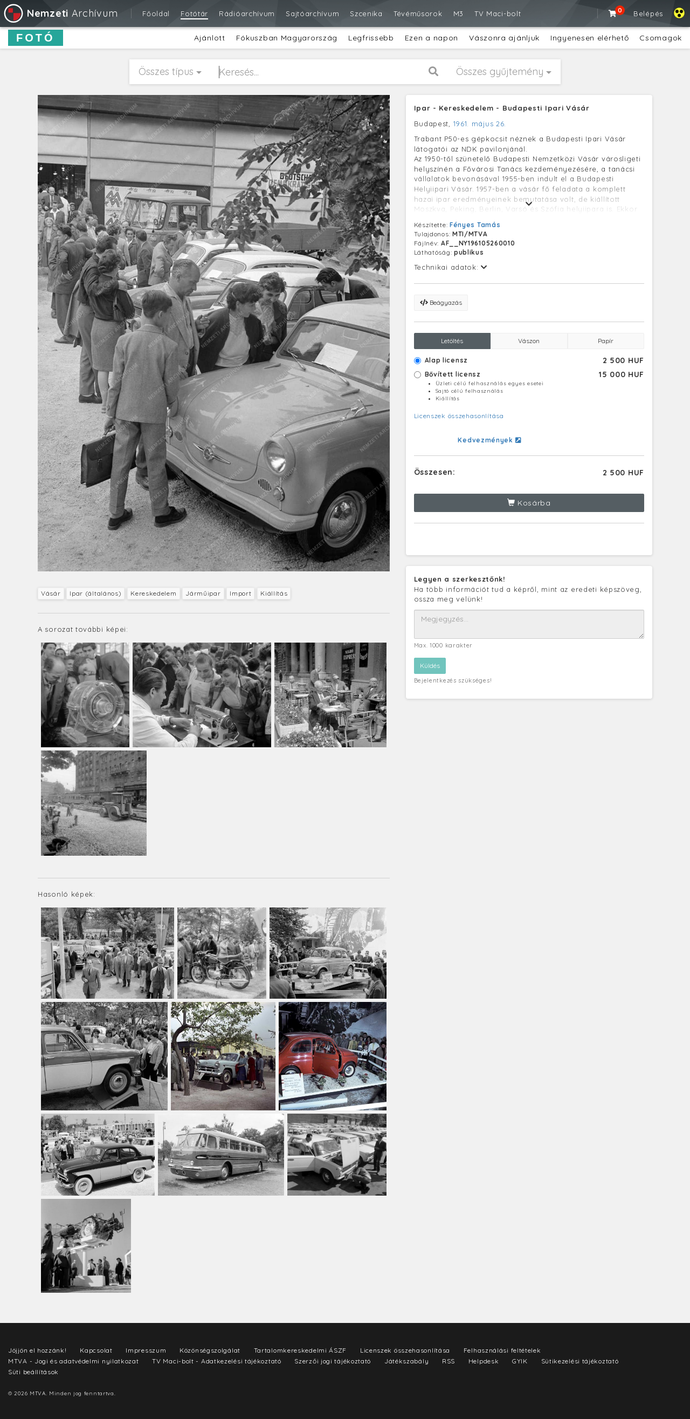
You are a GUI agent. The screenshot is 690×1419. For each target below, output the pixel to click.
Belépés (648, 13)
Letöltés (452, 341)
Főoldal (156, 13)
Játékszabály (406, 1361)
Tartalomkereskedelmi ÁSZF (300, 1350)
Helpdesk (483, 1361)
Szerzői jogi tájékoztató (332, 1361)
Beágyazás (441, 302)
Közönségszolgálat (210, 1350)
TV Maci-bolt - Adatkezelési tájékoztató (216, 1361)
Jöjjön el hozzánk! (37, 1350)
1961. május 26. (480, 123)
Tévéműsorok (418, 13)
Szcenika (366, 13)
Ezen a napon (431, 38)
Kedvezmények (489, 440)
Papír (605, 341)
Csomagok (660, 38)
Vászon (529, 341)
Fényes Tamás (475, 225)
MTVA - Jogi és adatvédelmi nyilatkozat (73, 1361)
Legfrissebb (371, 38)
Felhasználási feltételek (502, 1350)
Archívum (60, 13)
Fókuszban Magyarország (286, 38)
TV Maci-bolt (497, 13)
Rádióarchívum (247, 13)
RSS (448, 1361)
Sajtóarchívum (312, 13)
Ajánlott (209, 38)
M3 (458, 13)
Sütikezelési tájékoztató (580, 1361)
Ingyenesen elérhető (589, 38)
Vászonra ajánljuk (504, 38)
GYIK (520, 1361)
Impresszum (146, 1350)
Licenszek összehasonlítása (459, 416)
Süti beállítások (33, 1372)
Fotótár (194, 13)
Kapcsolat (96, 1350)
